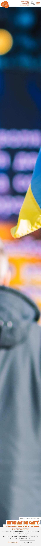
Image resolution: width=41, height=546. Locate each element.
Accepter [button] (28, 542)
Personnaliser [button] (13, 542)
